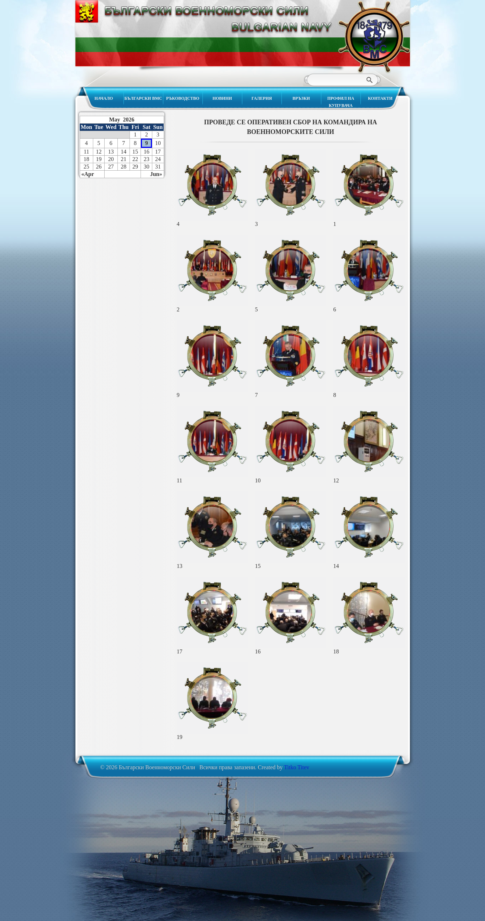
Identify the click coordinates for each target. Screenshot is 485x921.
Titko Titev (296, 767)
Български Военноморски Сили (374, 36)
